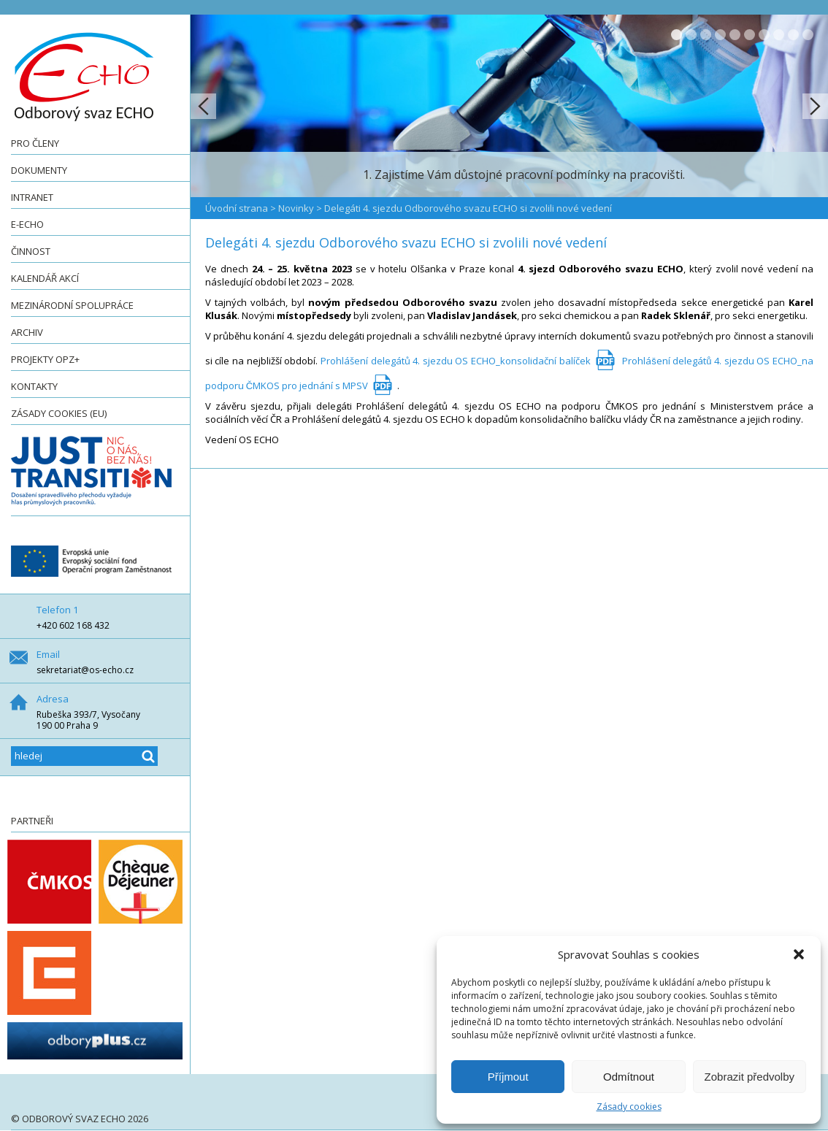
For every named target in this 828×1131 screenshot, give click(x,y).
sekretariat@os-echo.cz (85, 670)
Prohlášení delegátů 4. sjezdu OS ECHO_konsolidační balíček (456, 360)
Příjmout (508, 1076)
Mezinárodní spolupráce (72, 305)
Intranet (32, 197)
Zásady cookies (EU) (59, 413)
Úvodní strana (236, 208)
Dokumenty (39, 170)
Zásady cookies (629, 1106)
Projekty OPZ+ (45, 359)
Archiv (27, 332)
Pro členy (35, 143)
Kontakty (34, 386)
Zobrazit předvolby (749, 1076)
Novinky (296, 208)
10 (807, 34)
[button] (798, 954)
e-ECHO (27, 224)
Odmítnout (628, 1076)
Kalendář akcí (45, 278)
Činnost (30, 251)
